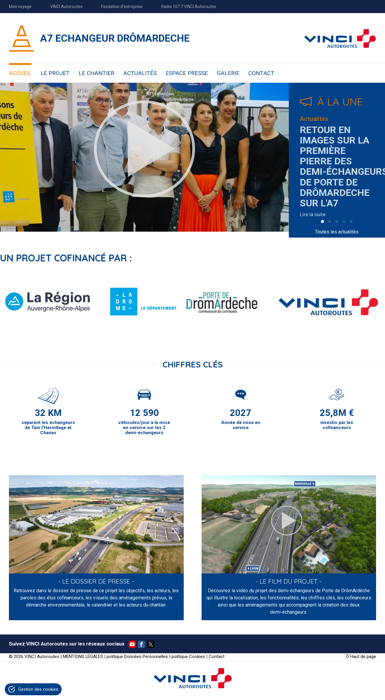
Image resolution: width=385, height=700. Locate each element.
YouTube (132, 644)
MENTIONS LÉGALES (83, 656)
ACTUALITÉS (140, 73)
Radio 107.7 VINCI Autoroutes (188, 6)
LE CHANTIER (96, 73)
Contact (217, 656)
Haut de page (363, 656)
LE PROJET (55, 73)
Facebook (141, 644)
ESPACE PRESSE (187, 73)
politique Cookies (188, 656)
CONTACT (261, 73)
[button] (322, 222)
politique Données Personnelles (137, 656)
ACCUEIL (20, 73)
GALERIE (228, 73)
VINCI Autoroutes (66, 6)
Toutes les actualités (336, 232)
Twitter (150, 644)
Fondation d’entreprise (122, 6)
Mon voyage (20, 6)
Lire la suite (312, 214)
